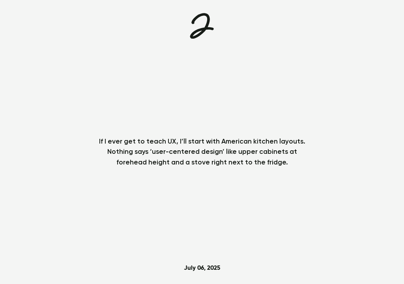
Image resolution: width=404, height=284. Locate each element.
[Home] (202, 26)
